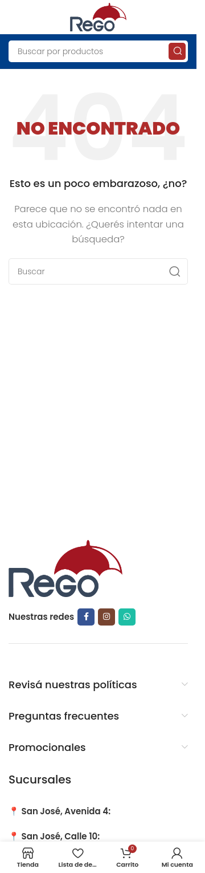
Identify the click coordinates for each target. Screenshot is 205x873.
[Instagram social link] (106, 617)
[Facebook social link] (86, 617)
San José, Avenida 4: (66, 811)
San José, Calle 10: (61, 836)
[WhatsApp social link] (127, 617)
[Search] (98, 51)
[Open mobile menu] (14, 17)
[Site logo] (98, 16)
